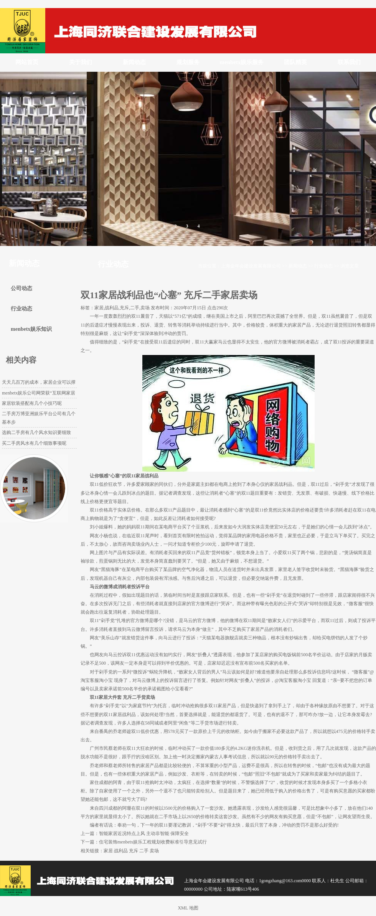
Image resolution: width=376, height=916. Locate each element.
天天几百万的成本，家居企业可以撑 (39, 382)
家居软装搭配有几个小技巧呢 (32, 403)
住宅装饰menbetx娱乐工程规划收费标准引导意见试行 (153, 842)
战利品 (121, 850)
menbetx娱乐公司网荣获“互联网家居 (38, 393)
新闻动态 (134, 62)
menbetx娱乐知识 (31, 329)
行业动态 (323, 266)
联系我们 (349, 62)
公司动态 (21, 288)
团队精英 (295, 62)
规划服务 (188, 62)
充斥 (133, 850)
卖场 (154, 850)
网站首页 (26, 62)
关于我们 (80, 62)
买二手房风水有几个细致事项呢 (34, 443)
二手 (143, 850)
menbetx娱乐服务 (242, 62)
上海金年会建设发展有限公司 (251, 266)
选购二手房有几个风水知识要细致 (36, 432)
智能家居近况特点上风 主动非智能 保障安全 (144, 833)
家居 (108, 850)
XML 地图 (188, 908)
